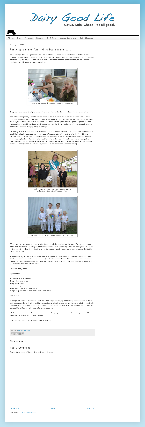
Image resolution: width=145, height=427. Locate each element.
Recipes (39, 38)
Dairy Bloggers (86, 38)
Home (53, 408)
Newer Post (14, 408)
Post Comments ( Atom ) (29, 412)
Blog (19, 38)
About (11, 38)
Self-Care (51, 38)
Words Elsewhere (68, 38)
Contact (29, 38)
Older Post (90, 408)
